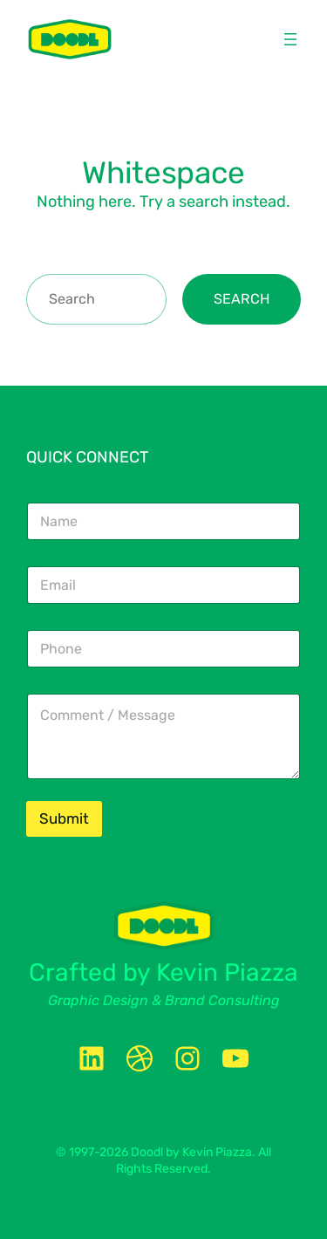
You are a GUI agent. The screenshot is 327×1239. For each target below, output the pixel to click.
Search (241, 299)
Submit (64, 818)
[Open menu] (290, 39)
